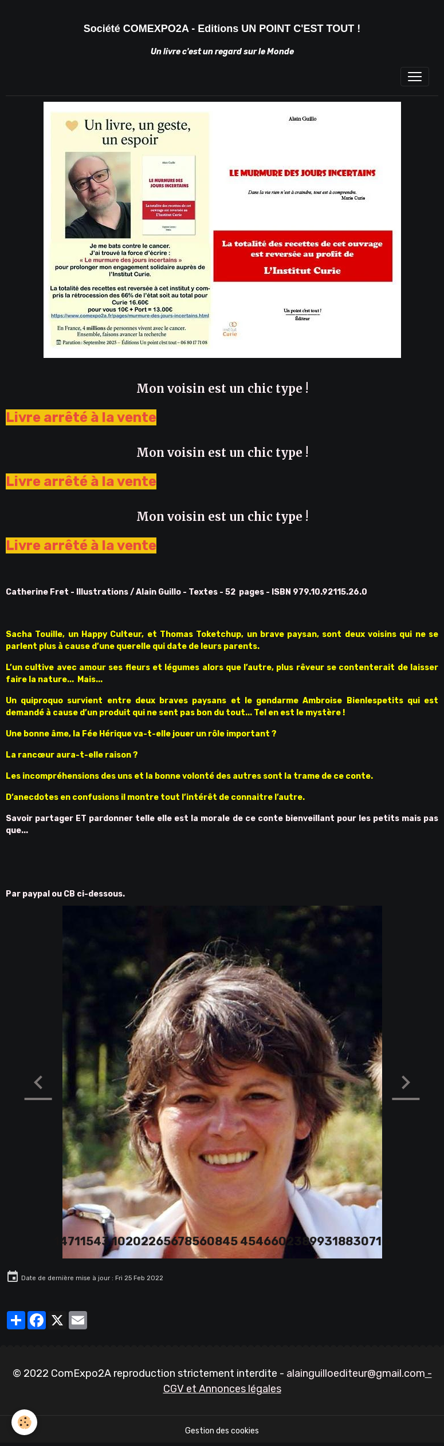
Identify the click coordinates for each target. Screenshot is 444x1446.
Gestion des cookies (222, 1431)
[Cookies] (24, 1422)
